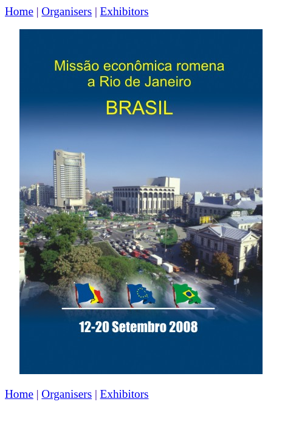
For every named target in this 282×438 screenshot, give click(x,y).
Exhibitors (124, 11)
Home (19, 11)
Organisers (66, 11)
